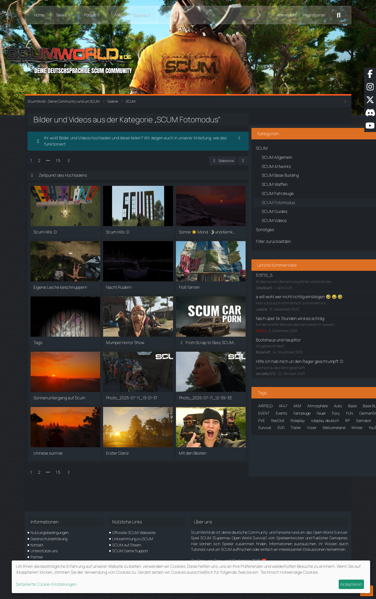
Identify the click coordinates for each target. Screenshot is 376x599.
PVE (310, 454)
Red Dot (326, 454)
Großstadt (321, 439)
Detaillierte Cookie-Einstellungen (46, 584)
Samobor (325, 461)
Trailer (290, 490)
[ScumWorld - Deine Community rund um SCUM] (188, 59)
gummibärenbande (267, 447)
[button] (222, 168)
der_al (293, 425)
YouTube (305, 497)
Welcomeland (263, 497)
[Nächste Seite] (77, 168)
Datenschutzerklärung (49, 538)
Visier (305, 490)
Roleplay (259, 461)
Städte (319, 483)
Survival (258, 490)
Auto (256, 410)
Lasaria (255, 300)
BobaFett (257, 343)
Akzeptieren (351, 584)
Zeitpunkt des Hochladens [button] (72, 183)
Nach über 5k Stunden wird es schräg (284, 309)
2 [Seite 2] (48, 168)
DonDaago (314, 425)
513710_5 (258, 260)
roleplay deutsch (287, 461)
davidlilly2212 (260, 371)
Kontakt (37, 545)
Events (288, 432)
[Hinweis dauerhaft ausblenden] (219, 146)
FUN (269, 439)
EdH (255, 432)
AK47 (277, 403)
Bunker (300, 418)
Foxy (256, 439)
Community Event (267, 425)
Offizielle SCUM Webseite (133, 532)
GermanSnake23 (293, 439)
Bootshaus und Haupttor (272, 331)
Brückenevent (263, 418)
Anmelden (286, 15)
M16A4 (279, 454)
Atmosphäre (311, 403)
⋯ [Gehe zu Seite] (57, 168)
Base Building (292, 410)
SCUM (296, 468)
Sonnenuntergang (267, 483)
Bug (284, 418)
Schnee (258, 468)
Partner (37, 557)
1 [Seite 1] (40, 168)
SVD (274, 490)
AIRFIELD (259, 403)
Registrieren (314, 15)
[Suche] (338, 15)
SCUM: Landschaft (268, 476)
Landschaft (322, 447)
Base (270, 410)
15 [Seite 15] (66, 168)
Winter (286, 497)
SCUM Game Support (130, 550)
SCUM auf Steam (126, 545)
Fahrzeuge (309, 432)
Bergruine (318, 410)
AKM (291, 403)
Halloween (298, 447)
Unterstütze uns (44, 550)
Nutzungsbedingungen (49, 532)
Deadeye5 (258, 273)
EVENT (271, 432)
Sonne (295, 476)
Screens (278, 468)
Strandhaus (298, 483)
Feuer (328, 432)
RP (309, 461)
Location (259, 454)
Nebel (296, 454)
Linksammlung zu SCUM (132, 538)
